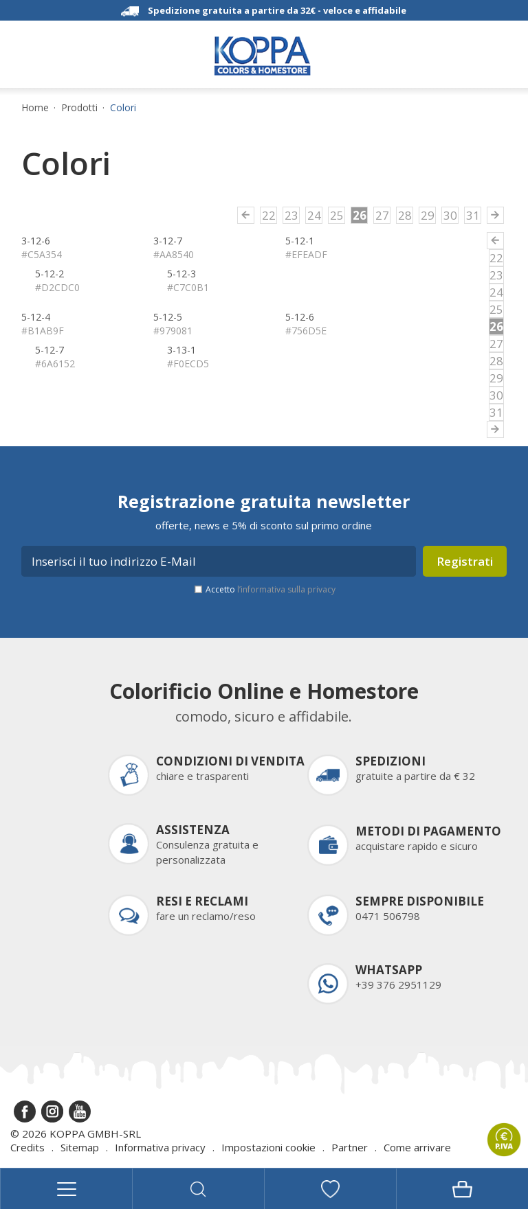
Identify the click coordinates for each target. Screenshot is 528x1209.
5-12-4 (35, 316)
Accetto (271, 589)
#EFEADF (306, 254)
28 (405, 215)
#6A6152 (55, 363)
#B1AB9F (42, 330)
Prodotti (79, 108)
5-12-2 (49, 273)
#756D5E (306, 330)
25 (337, 215)
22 (269, 215)
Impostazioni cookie (268, 1147)
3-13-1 (181, 349)
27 (382, 215)
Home (35, 108)
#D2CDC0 (57, 287)
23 (291, 215)
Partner (349, 1147)
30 (450, 215)
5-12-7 (49, 349)
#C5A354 (41, 254)
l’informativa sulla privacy (286, 589)
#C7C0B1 (188, 287)
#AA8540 (173, 254)
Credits (27, 1147)
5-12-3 (181, 273)
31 (473, 215)
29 (427, 215)
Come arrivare (417, 1147)
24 (314, 215)
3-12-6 (35, 240)
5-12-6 (299, 316)
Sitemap (79, 1147)
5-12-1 (299, 240)
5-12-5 (167, 316)
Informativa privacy (160, 1147)
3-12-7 (167, 240)
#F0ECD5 (188, 363)
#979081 (172, 330)
